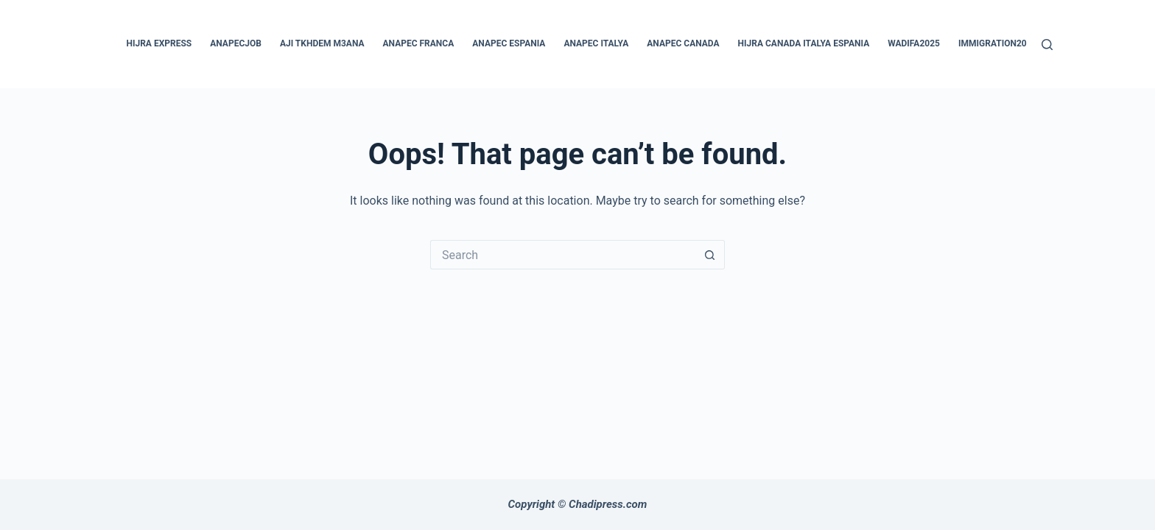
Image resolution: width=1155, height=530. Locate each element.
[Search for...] (562, 254)
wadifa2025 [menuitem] (914, 43)
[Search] (1047, 44)
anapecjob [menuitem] (235, 43)
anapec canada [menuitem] (683, 43)
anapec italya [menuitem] (596, 43)
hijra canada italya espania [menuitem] (804, 43)
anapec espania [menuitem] (508, 43)
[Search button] (710, 254)
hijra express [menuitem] (159, 43)
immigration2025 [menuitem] (997, 43)
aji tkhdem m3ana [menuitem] (322, 43)
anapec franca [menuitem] (418, 43)
